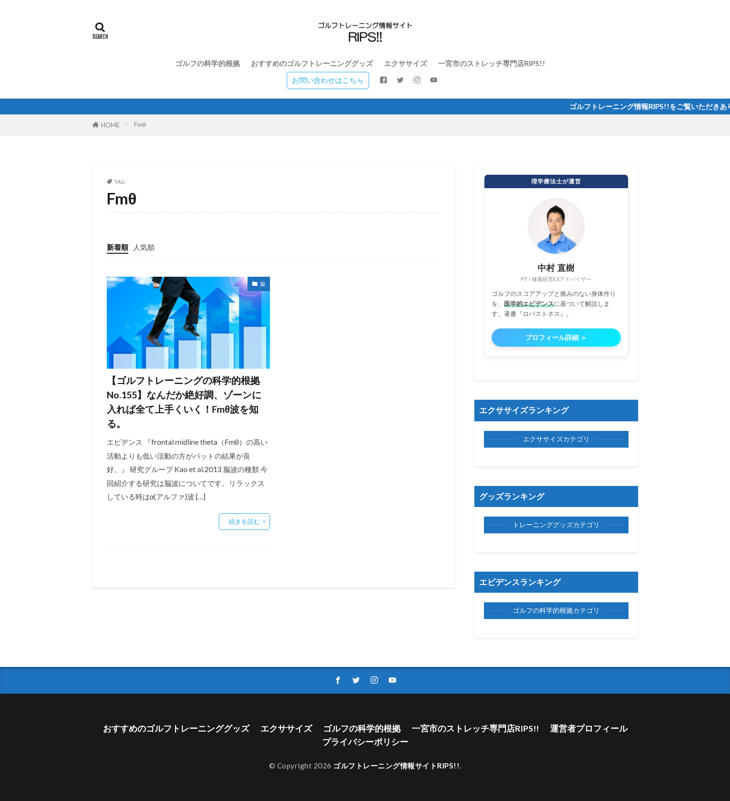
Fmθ (140, 124)
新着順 (117, 247)
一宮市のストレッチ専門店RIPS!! (491, 63)
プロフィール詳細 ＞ (556, 337)
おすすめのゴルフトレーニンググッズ (312, 63)
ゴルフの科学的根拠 (207, 63)
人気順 (144, 247)
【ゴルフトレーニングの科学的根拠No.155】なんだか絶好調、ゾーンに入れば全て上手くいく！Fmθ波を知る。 (184, 401)
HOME (110, 125)
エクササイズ (405, 63)
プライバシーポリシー (365, 742)
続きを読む (244, 521)
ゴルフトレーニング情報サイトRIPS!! (396, 765)
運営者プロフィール (589, 728)
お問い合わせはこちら (328, 80)
